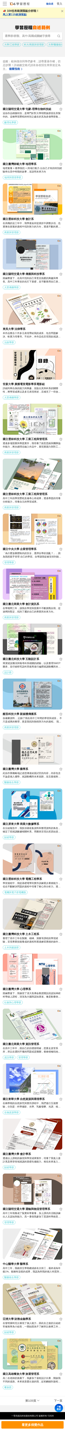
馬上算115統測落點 (15, 14)
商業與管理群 (11, 232)
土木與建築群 (11, 947)
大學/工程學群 (11, 44)
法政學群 (9, 342)
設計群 (8, 672)
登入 (59, 3)
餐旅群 (8, 1387)
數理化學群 (10, 122)
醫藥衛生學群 (11, 782)
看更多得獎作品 (32, 1425)
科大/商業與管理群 (34, 44)
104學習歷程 (20, 4)
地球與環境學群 (12, 177)
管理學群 (9, 562)
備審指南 (16, 68)
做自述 (49, 3)
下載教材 (59, 1408)
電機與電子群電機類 (15, 892)
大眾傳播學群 (11, 287)
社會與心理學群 (12, 1002)
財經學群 (9, 837)
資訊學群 (9, 1057)
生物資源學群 (11, 1112)
